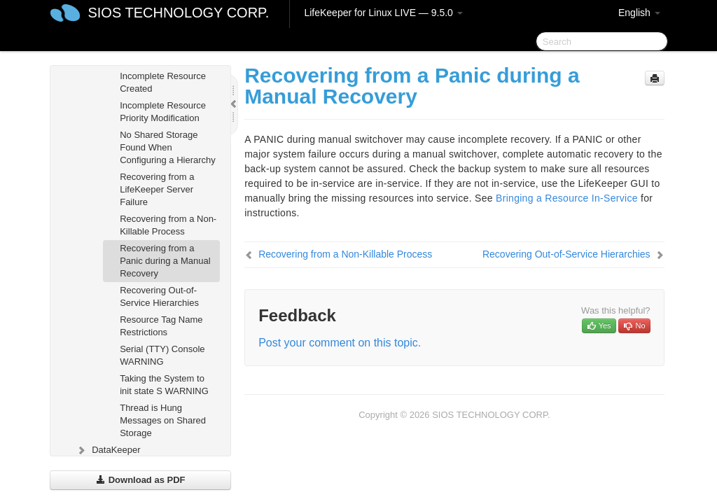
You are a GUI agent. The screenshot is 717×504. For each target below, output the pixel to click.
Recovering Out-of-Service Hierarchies (159, 296)
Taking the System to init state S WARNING (164, 384)
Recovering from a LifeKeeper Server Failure (157, 189)
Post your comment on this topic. (339, 343)
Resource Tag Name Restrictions (161, 325)
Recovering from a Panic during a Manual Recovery (165, 261)
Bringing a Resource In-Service (567, 198)
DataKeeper (107, 450)
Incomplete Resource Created (163, 82)
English (639, 12)
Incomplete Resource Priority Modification (163, 111)
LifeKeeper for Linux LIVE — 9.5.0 (383, 12)
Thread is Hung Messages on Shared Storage (163, 420)
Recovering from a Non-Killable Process (168, 225)
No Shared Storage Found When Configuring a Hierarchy (168, 147)
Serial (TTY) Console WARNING (162, 355)
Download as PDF (140, 480)
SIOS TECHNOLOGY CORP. (178, 12)
